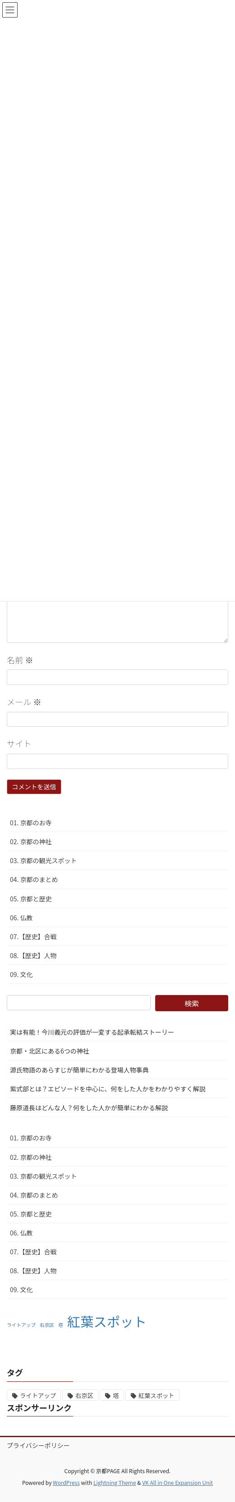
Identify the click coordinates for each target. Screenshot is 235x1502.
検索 (191, 1003)
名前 (20, 659)
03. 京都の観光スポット (43, 860)
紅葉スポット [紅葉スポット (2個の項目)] (107, 1321)
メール (24, 701)
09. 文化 (21, 974)
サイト (19, 743)
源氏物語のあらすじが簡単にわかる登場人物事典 (79, 1069)
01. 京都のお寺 (31, 822)
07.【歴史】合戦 (33, 936)
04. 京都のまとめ (34, 879)
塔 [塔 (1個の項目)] (60, 1324)
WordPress (66, 1482)
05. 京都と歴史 (31, 898)
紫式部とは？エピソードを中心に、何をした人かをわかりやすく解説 (108, 1088)
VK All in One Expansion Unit (177, 1482)
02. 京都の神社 (31, 841)
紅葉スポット (156, 1395)
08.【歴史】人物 (33, 955)
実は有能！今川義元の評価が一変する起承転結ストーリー (92, 1031)
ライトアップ (38, 1395)
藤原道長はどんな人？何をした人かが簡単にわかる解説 (89, 1107)
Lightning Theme (114, 1482)
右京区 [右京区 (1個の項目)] (47, 1324)
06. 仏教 (21, 917)
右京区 (84, 1395)
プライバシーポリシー (38, 1445)
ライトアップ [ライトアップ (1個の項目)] (21, 1324)
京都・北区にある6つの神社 (49, 1050)
